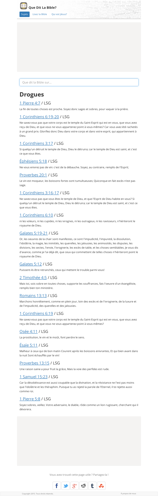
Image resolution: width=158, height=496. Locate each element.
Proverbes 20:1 (33, 175)
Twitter (65, 486)
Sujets (24, 14)
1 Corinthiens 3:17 (36, 143)
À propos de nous (128, 493)
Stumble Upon (101, 486)
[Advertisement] (79, 47)
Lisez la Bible (40, 14)
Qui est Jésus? (59, 14)
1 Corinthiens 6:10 (36, 215)
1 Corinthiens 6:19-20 (39, 116)
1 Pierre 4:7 (30, 103)
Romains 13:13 (33, 295)
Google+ (74, 486)
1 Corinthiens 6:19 (36, 313)
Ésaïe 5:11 (29, 345)
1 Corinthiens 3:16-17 (39, 192)
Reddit (83, 486)
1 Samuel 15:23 (34, 376)
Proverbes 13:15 (34, 363)
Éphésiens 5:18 (33, 161)
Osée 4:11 (29, 331)
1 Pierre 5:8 (30, 398)
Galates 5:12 (31, 264)
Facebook (57, 486)
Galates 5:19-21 (34, 233)
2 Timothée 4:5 (33, 277)
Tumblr (92, 486)
